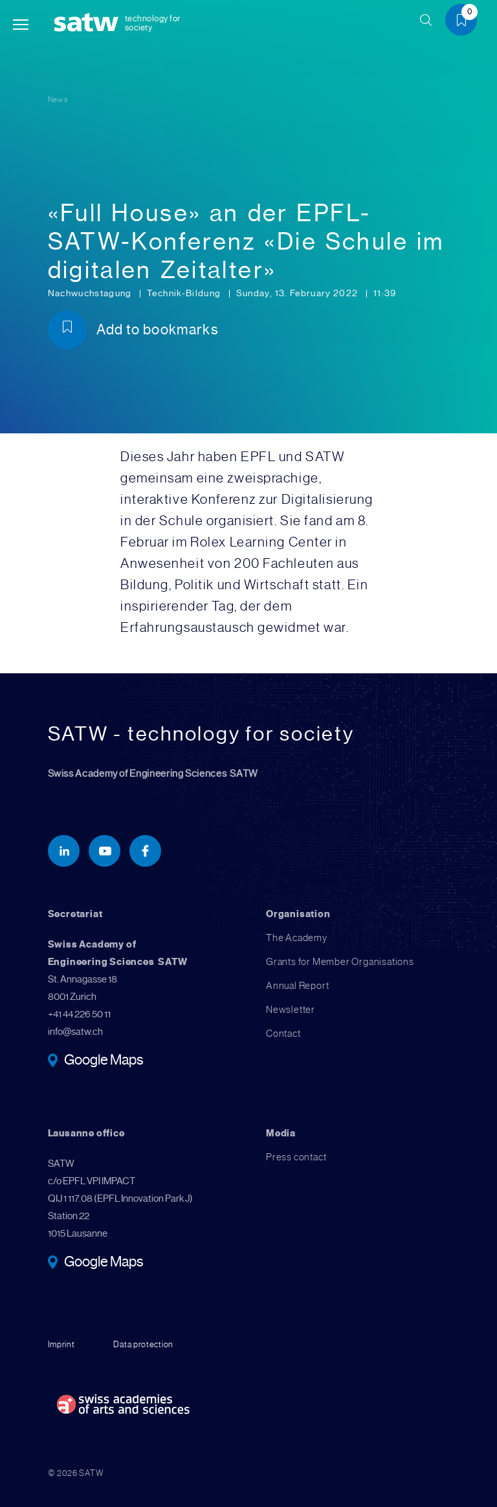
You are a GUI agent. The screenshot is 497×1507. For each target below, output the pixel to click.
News (58, 99)
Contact (283, 1033)
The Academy (296, 938)
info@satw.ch (75, 1031)
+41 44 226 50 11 (79, 1014)
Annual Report (297, 986)
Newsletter (290, 1009)
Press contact (296, 1157)
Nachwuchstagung (91, 293)
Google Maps (104, 1061)
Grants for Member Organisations (340, 962)
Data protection (143, 1344)
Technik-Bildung (185, 293)
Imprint (61, 1344)
